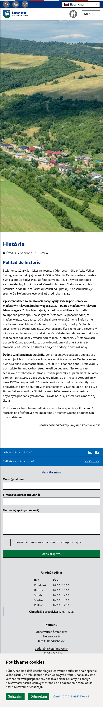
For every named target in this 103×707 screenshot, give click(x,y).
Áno (90, 452)
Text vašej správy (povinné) (21, 510)
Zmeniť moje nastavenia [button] (71, 696)
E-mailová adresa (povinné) (21, 495)
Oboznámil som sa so (47, 542)
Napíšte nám (92, 461)
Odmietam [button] (38, 696)
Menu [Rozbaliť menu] (91, 13)
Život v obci (25, 253)
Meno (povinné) (13, 479)
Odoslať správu (51, 554)
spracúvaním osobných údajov (61, 542)
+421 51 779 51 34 (51, 653)
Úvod (8, 253)
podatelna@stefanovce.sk (51, 648)
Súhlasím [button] (15, 696)
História (43, 253)
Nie (97, 452)
